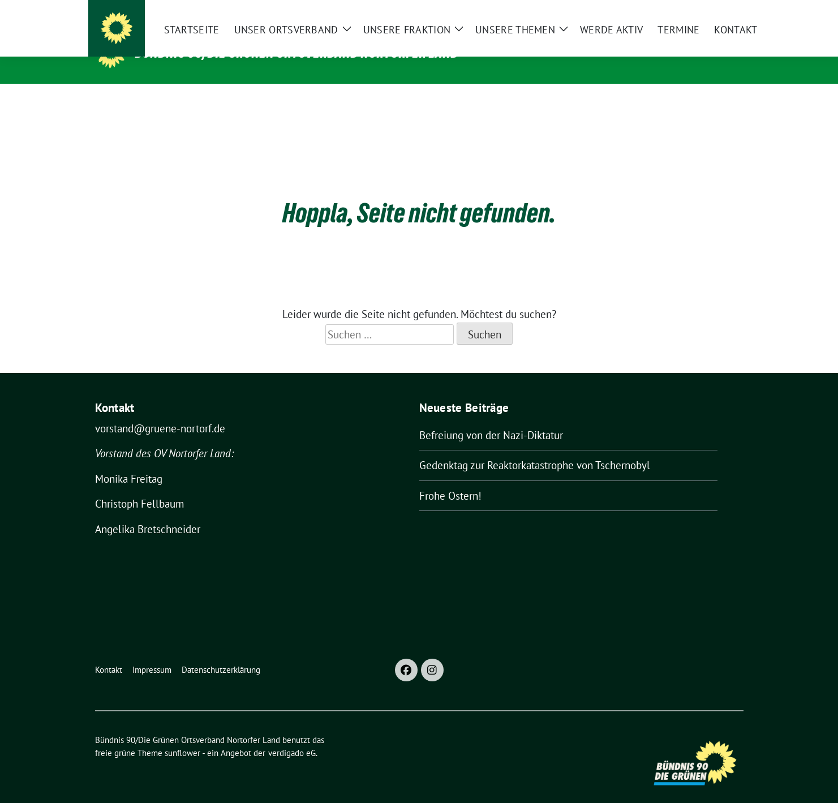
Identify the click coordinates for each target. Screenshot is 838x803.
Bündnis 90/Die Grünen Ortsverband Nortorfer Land (297, 52)
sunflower (182, 735)
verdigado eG (292, 735)
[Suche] (707, 11)
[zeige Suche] (723, 11)
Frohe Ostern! (450, 478)
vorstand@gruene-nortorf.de (160, 411)
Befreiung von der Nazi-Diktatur (491, 417)
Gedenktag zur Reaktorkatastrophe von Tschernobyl (534, 447)
